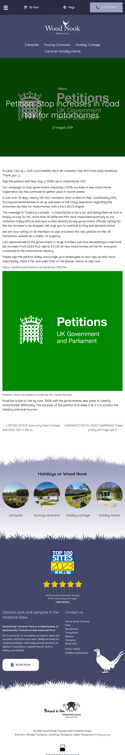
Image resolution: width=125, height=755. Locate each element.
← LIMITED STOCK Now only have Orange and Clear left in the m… (31, 428)
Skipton (6, 646)
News (62, 88)
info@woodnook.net (77, 652)
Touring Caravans (57, 45)
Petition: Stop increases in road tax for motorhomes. (37, 395)
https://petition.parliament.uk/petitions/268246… (35, 267)
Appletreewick (36, 646)
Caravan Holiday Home (63, 51)
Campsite (32, 45)
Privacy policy (102, 734)
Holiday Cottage (87, 45)
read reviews (62, 601)
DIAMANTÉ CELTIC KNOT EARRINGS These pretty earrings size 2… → (94, 428)
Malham (19, 650)
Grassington (19, 646)
